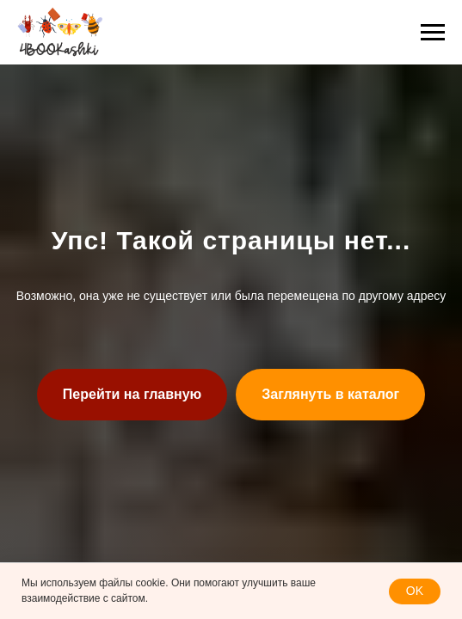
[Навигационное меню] (433, 32)
